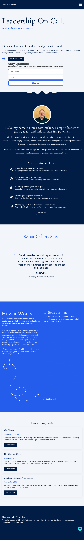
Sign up (35, 83)
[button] (4, 267)
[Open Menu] (80, 4)
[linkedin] (80, 529)
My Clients (9, 430)
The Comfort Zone (12, 454)
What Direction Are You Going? (18, 478)
